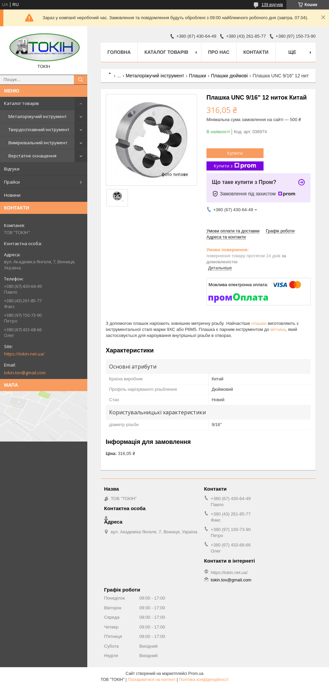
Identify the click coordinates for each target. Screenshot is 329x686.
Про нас (219, 52)
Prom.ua (195, 673)
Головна (119, 52)
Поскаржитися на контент (152, 679)
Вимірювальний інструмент (37, 143)
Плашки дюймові (229, 75)
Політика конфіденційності (204, 679)
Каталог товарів (21, 103)
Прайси (12, 182)
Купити (235, 153)
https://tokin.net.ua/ (24, 354)
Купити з (235, 166)
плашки (259, 323)
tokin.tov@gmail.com (25, 373)
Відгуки (11, 169)
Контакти (256, 52)
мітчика (278, 329)
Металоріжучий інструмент (37, 116)
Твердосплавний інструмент (38, 129)
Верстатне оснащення (32, 156)
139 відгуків (272, 4)
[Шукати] (80, 80)
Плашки (197, 75)
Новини (12, 195)
